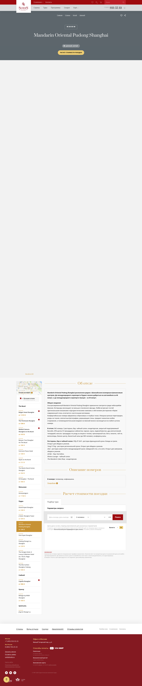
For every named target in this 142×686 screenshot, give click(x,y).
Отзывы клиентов (75, 629)
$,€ (121, 527)
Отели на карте (24, 392)
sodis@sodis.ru (10, 657)
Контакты (122, 629)
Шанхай (82, 15)
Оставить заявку (10, 654)
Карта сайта (9, 662)
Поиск (118, 517)
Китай (75, 15)
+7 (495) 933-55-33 (11, 641)
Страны (67, 15)
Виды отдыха (32, 629)
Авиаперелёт (58, 629)
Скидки (45, 629)
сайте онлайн (52, 665)
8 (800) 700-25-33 (11, 647)
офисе (40, 665)
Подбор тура (103, 629)
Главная (59, 15)
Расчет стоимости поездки (71, 53)
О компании (38, 2)
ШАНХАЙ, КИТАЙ (71, 46)
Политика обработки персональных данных (12, 666)
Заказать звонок (10, 652)
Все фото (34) (29, 374)
